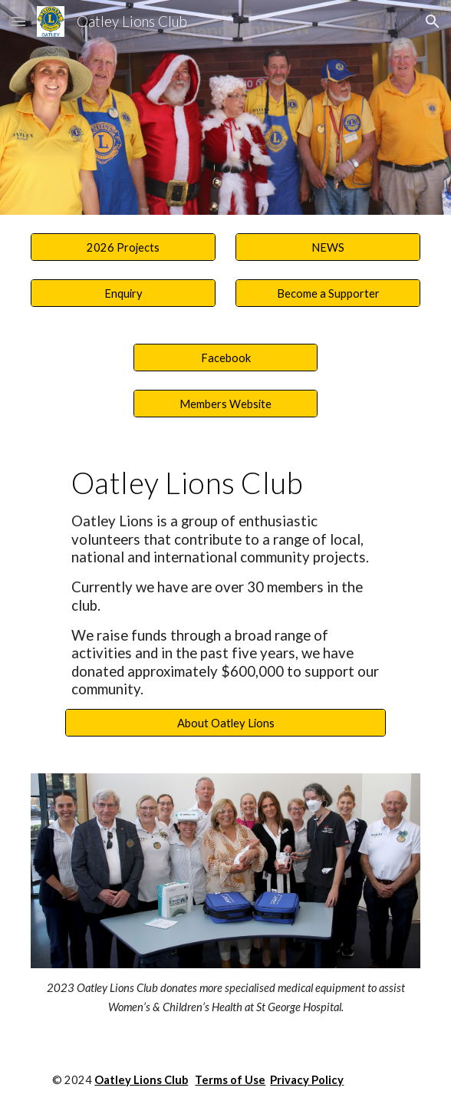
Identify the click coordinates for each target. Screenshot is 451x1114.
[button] (18, 21)
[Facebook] (225, 357)
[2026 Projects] (122, 247)
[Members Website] (225, 403)
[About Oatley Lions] (225, 722)
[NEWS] (327, 247)
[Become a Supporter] (327, 293)
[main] (225, 581)
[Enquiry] (122, 293)
